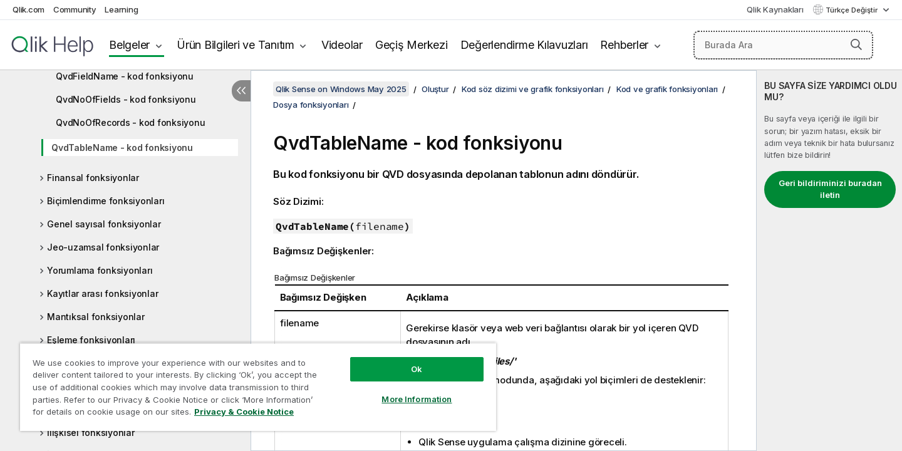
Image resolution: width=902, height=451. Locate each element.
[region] (258, 387)
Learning (121, 9)
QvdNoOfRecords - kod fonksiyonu (130, 122)
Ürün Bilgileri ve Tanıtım (235, 44)
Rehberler (624, 44)
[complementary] (829, 260)
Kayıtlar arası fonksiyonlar (102, 293)
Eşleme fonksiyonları (91, 339)
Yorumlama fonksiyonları (99, 270)
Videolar (342, 44)
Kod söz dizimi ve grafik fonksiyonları (533, 89)
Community (74, 9)
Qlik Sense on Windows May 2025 (341, 89)
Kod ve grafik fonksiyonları (667, 89)
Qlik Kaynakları (775, 9)
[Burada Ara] (783, 45)
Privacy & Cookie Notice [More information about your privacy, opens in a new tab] (244, 412)
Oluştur (435, 89)
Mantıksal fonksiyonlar (96, 316)
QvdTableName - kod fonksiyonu (122, 147)
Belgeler (129, 44)
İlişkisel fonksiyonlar (91, 432)
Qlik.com (28, 9)
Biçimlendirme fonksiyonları (105, 200)
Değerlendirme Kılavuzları (524, 44)
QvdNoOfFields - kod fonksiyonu (126, 99)
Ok (416, 369)
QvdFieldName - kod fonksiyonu (125, 76)
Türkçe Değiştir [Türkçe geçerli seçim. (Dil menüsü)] (852, 10)
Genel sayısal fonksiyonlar (104, 224)
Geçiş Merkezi (411, 44)
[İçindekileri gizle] (241, 90)
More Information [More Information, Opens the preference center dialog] (416, 399)
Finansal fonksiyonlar (93, 177)
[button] (856, 44)
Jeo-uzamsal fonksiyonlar (103, 247)
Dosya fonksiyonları (310, 105)
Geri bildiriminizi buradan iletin (830, 189)
